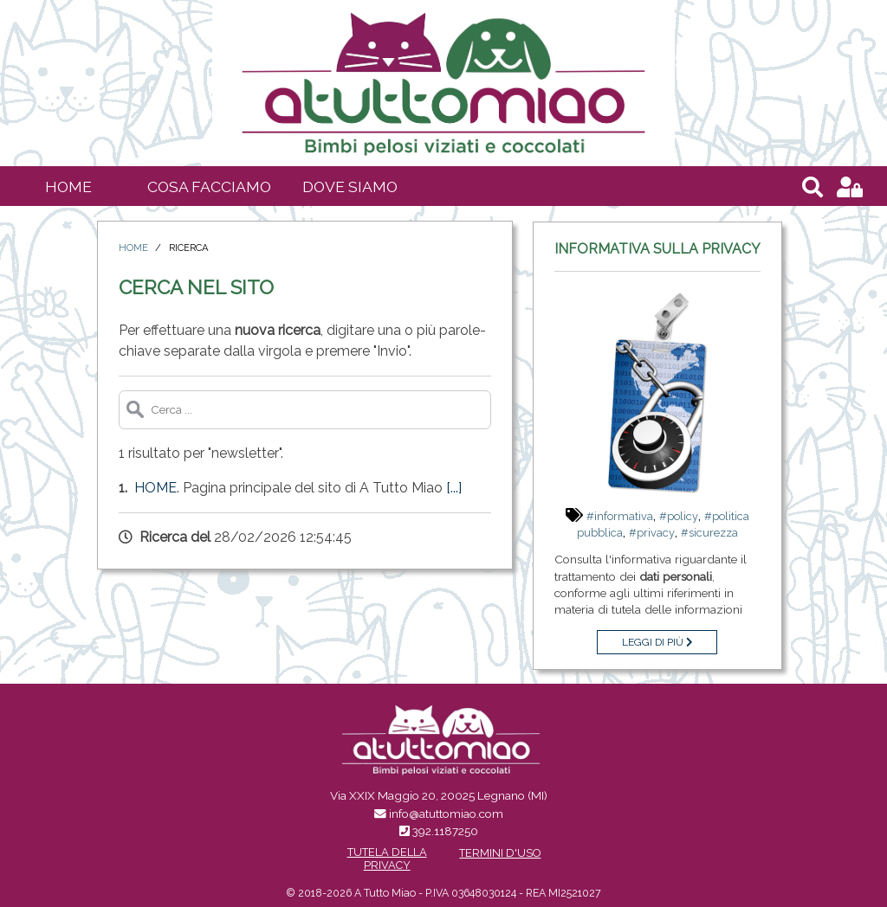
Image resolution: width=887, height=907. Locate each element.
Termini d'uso (500, 852)
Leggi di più (657, 642)
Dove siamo (350, 186)
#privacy (652, 532)
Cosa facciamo (209, 186)
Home (68, 186)
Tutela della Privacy (387, 859)
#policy (678, 516)
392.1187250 (445, 831)
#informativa (619, 516)
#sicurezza (709, 532)
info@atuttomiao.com (446, 813)
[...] (454, 487)
